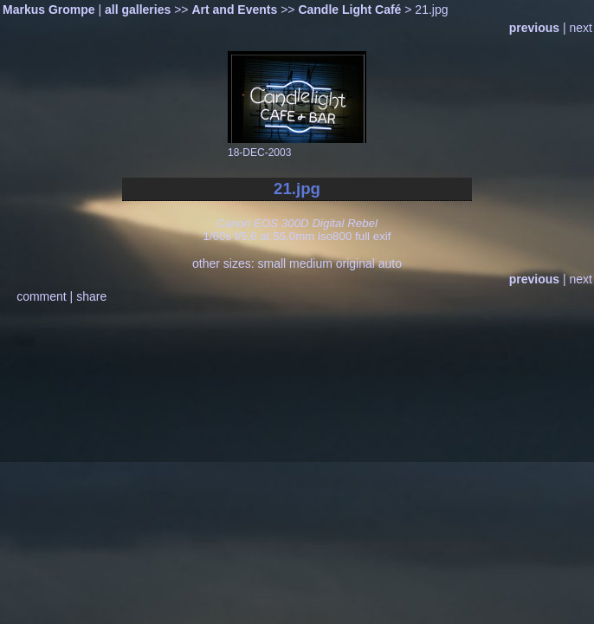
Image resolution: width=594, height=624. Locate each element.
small (271, 263)
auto (390, 263)
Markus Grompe (49, 9)
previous (534, 28)
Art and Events (234, 9)
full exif (373, 236)
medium (311, 263)
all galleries (138, 9)
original (355, 263)
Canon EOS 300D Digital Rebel (297, 223)
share (91, 296)
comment (41, 296)
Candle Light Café (349, 9)
